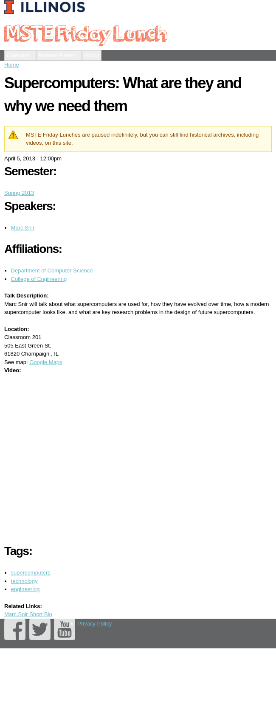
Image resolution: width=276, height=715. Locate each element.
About (91, 55)
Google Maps (45, 362)
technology (24, 581)
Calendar (18, 55)
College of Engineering (39, 279)
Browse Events (57, 55)
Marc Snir (23, 227)
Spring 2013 (19, 193)
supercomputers (31, 572)
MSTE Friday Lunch (85, 32)
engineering (25, 589)
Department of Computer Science (52, 270)
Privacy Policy (94, 623)
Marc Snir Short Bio (28, 614)
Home (11, 65)
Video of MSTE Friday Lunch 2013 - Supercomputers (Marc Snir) (140, 457)
